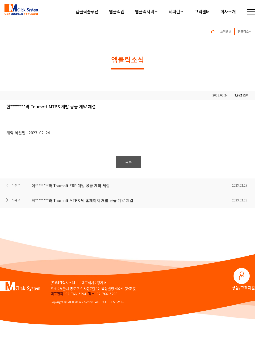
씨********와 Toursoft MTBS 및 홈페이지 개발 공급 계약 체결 (82, 200)
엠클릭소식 (245, 31)
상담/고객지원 (243, 288)
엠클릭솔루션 (86, 11)
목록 (128, 162)
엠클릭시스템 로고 (21, 9)
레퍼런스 (176, 11)
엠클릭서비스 (146, 11)
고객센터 (202, 11)
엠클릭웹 (116, 11)
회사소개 (228, 11)
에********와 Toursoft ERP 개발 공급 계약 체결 (70, 185)
